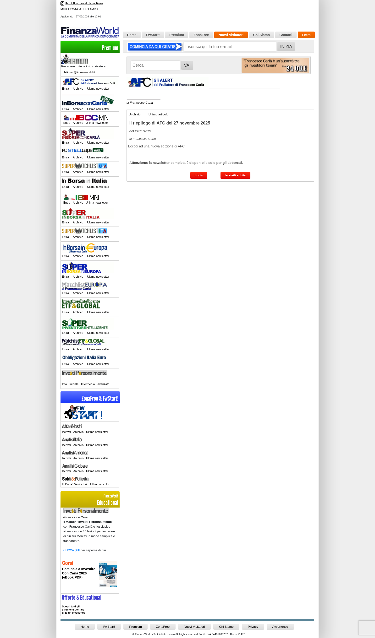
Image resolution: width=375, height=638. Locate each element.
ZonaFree (201, 35)
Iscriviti (66, 432)
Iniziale (73, 384)
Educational (90, 500)
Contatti (285, 35)
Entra (64, 8)
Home (132, 35)
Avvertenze (280, 626)
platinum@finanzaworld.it (78, 72)
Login (199, 175)
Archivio (78, 88)
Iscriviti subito (235, 175)
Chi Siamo (261, 35)
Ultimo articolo (99, 484)
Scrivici (92, 8)
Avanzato (103, 384)
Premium (110, 48)
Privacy (253, 626)
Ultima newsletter (98, 88)
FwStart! (153, 35)
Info (64, 384)
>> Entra (90, 605)
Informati (90, 576)
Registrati (75, 8)
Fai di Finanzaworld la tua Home (82, 3)
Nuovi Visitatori (231, 35)
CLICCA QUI (71, 550)
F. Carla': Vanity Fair (75, 484)
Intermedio (88, 384)
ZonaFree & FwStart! (100, 398)
